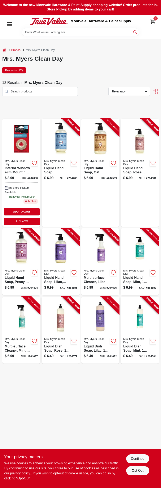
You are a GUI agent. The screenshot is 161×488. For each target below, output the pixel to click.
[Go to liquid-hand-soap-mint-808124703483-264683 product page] (140, 261)
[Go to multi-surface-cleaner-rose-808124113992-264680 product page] (21, 173)
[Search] (135, 31)
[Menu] (9, 24)
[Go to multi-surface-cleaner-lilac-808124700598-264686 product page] (100, 261)
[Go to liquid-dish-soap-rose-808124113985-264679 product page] (61, 330)
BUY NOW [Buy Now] (22, 221)
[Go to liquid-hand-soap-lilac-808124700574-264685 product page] (61, 261)
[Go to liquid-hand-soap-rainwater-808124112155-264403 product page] (61, 173)
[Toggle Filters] (155, 91)
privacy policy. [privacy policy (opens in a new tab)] (20, 473)
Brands (16, 50)
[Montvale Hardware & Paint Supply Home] (49, 21)
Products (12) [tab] (14, 70)
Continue (137, 458)
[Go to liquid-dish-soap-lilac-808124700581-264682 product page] (100, 330)
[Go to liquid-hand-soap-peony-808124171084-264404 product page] (21, 261)
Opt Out (137, 470)
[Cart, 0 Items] (153, 21)
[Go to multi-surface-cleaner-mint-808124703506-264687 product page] (21, 330)
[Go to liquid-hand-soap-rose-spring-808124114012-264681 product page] (140, 173)
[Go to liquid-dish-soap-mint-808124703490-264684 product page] (140, 330)
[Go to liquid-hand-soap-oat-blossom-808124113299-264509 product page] (100, 173)
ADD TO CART (21, 211)
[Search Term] (80, 32)
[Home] (4, 50)
